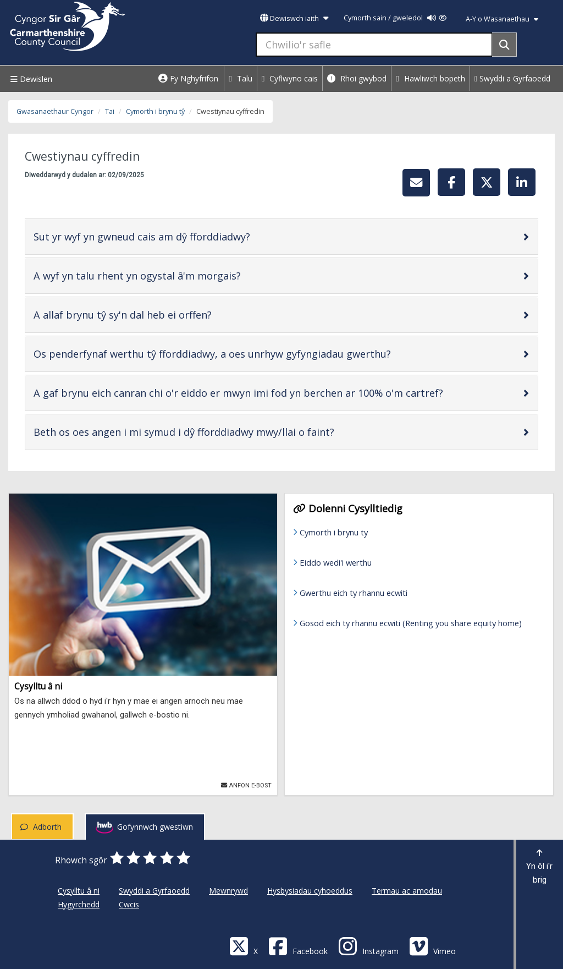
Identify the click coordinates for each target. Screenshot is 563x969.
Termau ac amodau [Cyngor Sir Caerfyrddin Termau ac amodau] (407, 890)
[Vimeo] (432, 945)
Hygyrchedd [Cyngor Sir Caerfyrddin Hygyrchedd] (79, 904)
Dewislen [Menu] (30, 79)
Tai (109, 111)
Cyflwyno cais (290, 78)
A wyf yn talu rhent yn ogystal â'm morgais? (172, 275)
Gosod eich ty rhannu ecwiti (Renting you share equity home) (411, 622)
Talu (240, 78)
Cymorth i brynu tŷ (155, 111)
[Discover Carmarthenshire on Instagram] (368, 945)
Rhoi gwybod (357, 78)
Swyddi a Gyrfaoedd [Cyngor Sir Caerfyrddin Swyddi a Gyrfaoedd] (154, 890)
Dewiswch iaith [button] (294, 18)
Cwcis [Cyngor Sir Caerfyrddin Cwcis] (129, 904)
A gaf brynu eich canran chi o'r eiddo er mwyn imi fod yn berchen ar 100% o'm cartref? (273, 392)
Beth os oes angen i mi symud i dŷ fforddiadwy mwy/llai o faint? (219, 432)
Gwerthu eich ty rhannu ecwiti (353, 592)
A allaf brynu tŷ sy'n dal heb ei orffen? (158, 314)
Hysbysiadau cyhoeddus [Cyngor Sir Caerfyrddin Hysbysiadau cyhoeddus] (309, 890)
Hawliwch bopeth (430, 78)
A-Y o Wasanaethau (502, 19)
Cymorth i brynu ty (334, 532)
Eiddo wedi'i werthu (336, 562)
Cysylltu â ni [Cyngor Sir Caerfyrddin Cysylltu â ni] (79, 890)
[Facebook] (298, 945)
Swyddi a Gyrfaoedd (512, 78)
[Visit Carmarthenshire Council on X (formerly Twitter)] (244, 945)
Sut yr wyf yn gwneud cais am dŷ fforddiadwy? (177, 236)
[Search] (504, 44)
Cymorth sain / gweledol (395, 18)
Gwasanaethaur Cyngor (54, 111)
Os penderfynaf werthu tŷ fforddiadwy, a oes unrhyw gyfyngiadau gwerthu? (247, 353)
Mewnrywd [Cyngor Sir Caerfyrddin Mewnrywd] (228, 890)
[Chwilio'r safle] (374, 44)
